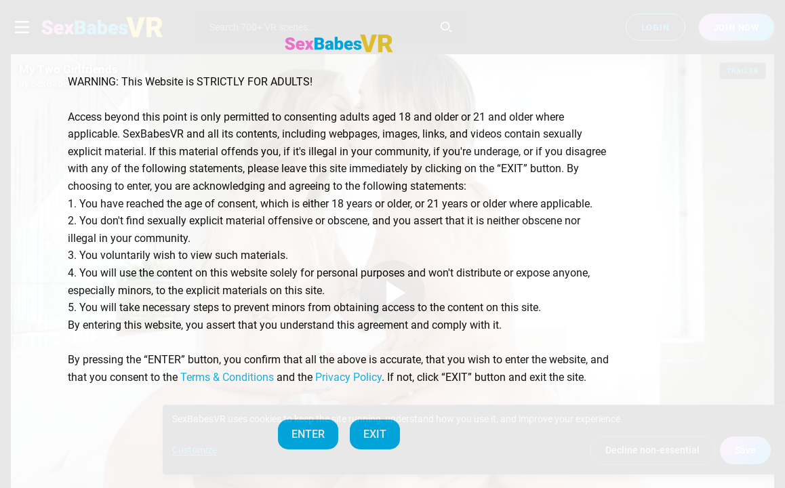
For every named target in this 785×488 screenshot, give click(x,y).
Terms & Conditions (227, 377)
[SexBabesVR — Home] (339, 43)
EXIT (374, 434)
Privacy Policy (348, 377)
